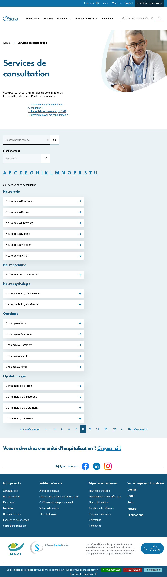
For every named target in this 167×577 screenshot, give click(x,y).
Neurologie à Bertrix (18, 212)
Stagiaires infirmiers (100, 517)
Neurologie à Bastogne (20, 201)
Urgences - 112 (91, 3)
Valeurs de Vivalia (49, 511)
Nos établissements (80, 19)
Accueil (7, 42)
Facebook (85, 469)
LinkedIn (96, 469)
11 (106, 432)
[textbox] (11, 158)
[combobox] (26, 158)
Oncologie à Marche (18, 358)
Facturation (9, 505)
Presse (131, 511)
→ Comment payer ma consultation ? (48, 115)
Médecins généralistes (151, 3)
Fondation (106, 18)
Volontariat (95, 523)
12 (114, 432)
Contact (129, 3)
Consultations (10, 493)
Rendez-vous (20, 18)
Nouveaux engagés (99, 493)
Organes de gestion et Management (58, 499)
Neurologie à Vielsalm (19, 245)
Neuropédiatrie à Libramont (22, 275)
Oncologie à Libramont (19, 347)
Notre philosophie (98, 505)
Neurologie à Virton (17, 256)
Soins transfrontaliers (15, 528)
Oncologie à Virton (17, 369)
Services (38, 18)
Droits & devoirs (12, 517)
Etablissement (11, 151)
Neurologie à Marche (18, 234)
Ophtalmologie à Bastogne (22, 399)
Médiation (8, 511)
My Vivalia (154, 551)
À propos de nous (49, 493)
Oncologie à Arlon (16, 325)
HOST (131, 499)
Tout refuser (133, 569)
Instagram (108, 469)
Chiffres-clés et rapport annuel (56, 505)
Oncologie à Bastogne (19, 336)
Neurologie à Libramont (20, 223)
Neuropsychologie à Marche (23, 305)
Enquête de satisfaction (16, 523)
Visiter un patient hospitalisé (145, 486)
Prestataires (56, 18)
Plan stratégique (48, 517)
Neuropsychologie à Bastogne (24, 294)
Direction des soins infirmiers (105, 499)
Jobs (105, 3)
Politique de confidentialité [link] (83, 574)
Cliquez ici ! (109, 451)
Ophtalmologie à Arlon (19, 388)
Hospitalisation (11, 499)
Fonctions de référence (101, 511)
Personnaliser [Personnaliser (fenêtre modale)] (153, 569)
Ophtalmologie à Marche (20, 421)
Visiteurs (116, 3)
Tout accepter (111, 569)
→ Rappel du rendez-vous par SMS (47, 111)
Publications (135, 518)
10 (97, 432)
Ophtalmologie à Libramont (22, 410)
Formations (95, 528)
